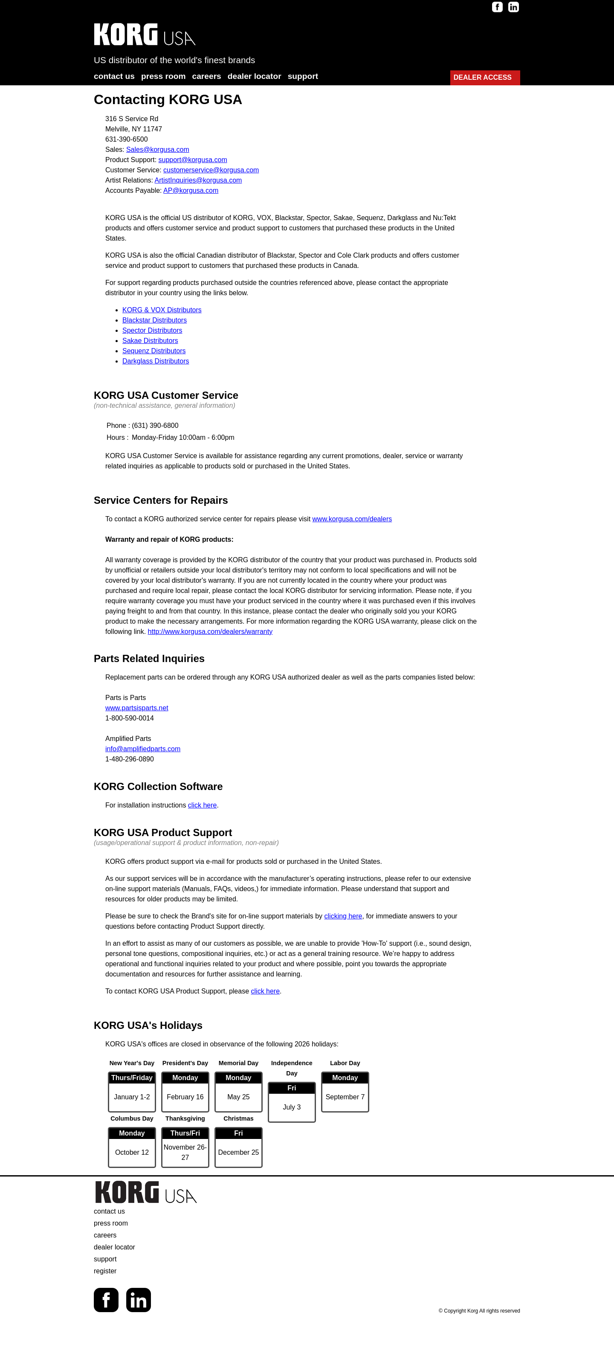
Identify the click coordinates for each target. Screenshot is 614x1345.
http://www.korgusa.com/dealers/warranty (210, 631)
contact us (114, 76)
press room (163, 76)
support (303, 76)
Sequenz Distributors (154, 350)
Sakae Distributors (150, 340)
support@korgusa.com (193, 159)
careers (206, 76)
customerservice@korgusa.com (211, 170)
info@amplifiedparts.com (142, 748)
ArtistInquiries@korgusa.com (198, 180)
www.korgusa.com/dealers (352, 519)
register (105, 1271)
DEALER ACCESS (483, 77)
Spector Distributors (152, 330)
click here (202, 805)
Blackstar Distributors (154, 320)
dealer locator (254, 76)
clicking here (343, 916)
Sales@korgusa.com (157, 149)
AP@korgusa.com (190, 190)
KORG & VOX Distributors (162, 310)
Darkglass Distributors (155, 361)
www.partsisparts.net (136, 708)
